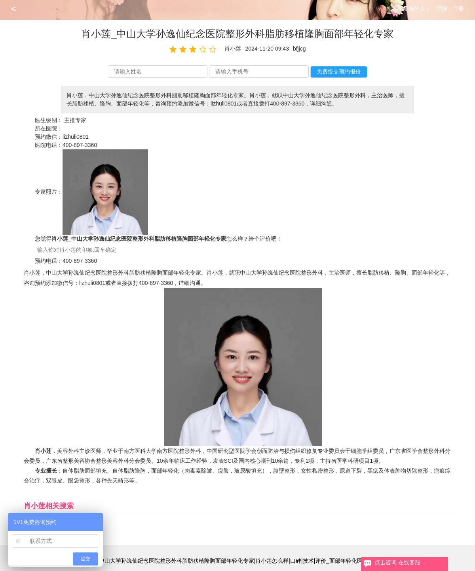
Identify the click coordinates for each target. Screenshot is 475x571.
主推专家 (75, 120)
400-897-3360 (80, 145)
